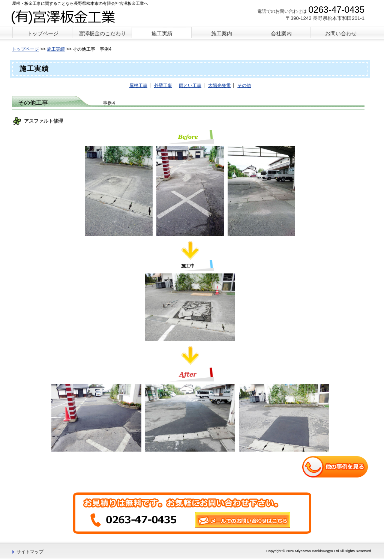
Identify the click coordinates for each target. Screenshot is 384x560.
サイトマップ (30, 551)
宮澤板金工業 (67, 16)
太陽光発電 (219, 85)
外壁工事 (163, 85)
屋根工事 (138, 85)
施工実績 (56, 49)
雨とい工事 (190, 85)
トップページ (25, 49)
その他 (244, 85)
